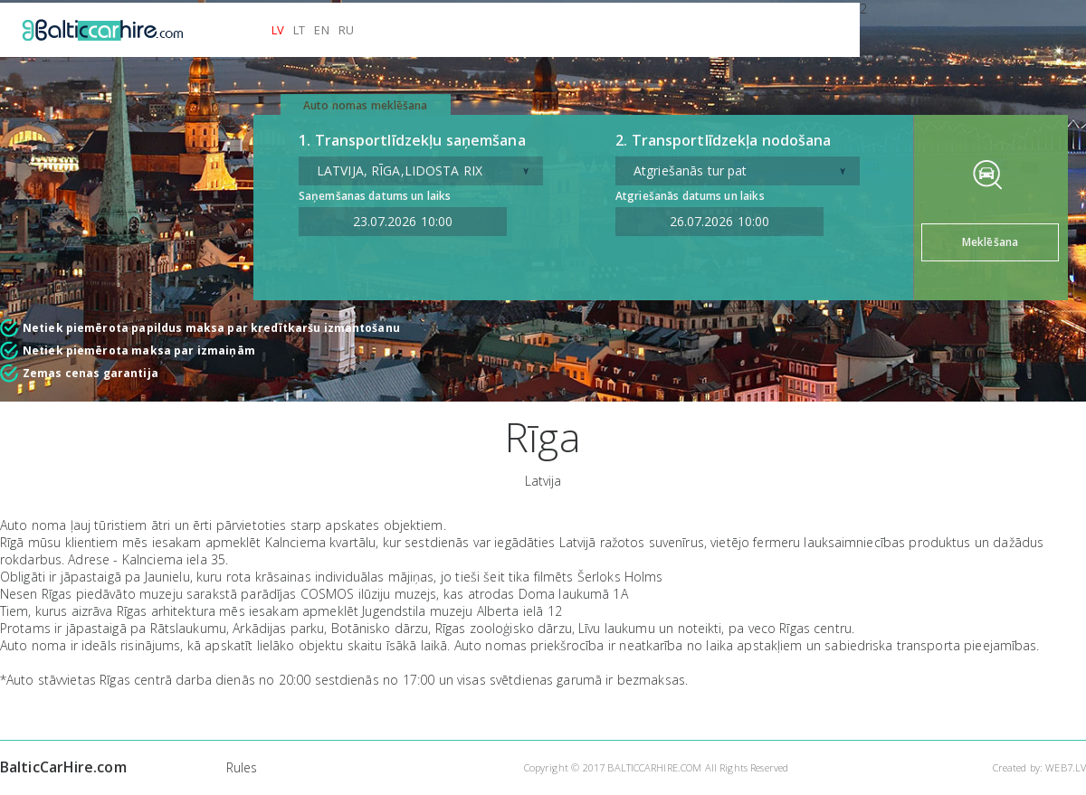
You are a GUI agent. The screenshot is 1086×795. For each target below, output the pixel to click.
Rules (242, 767)
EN (321, 30)
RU (346, 30)
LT (299, 30)
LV (278, 30)
